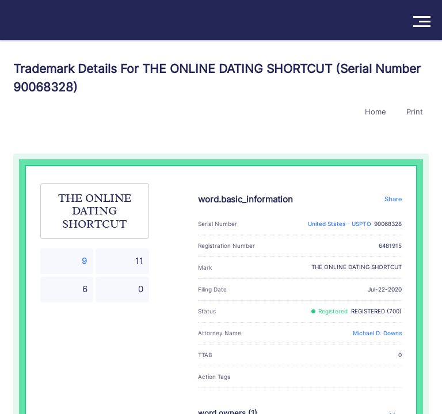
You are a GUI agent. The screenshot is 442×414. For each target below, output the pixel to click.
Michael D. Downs (377, 333)
